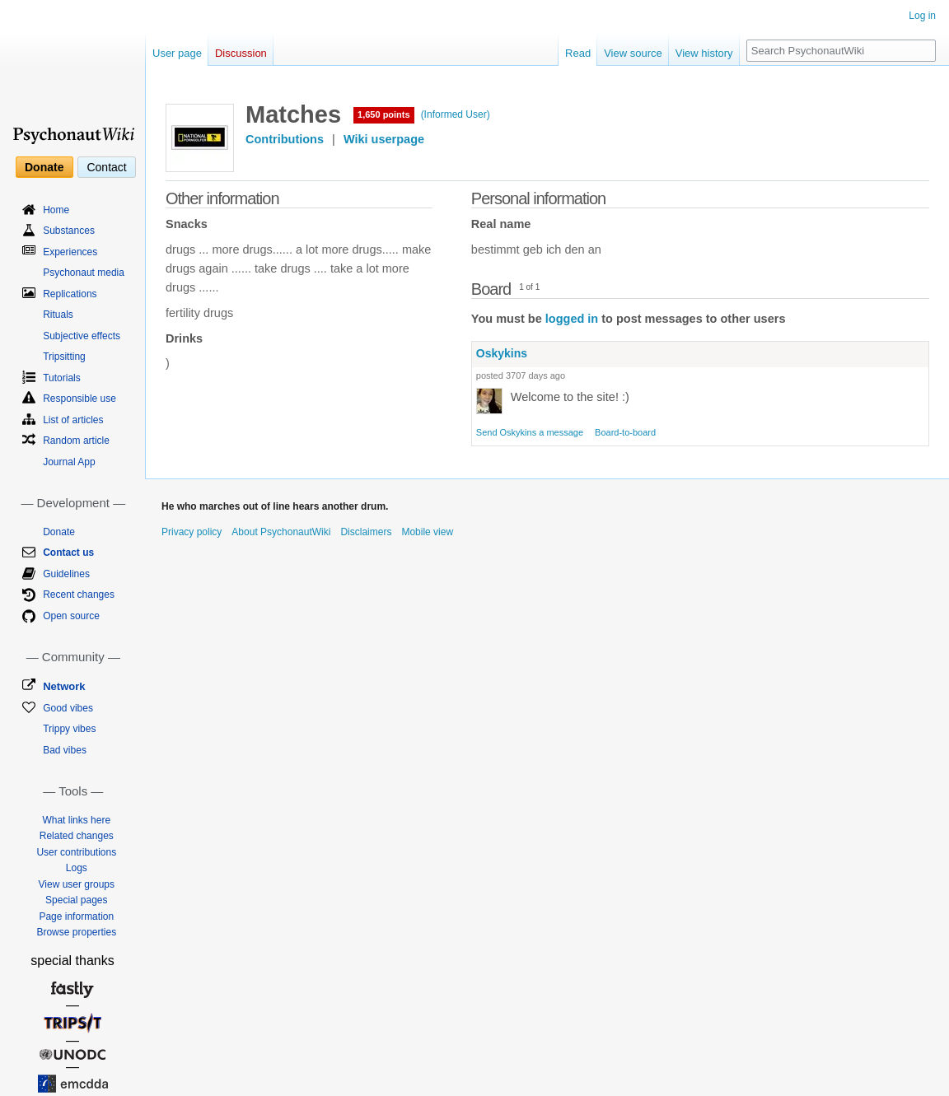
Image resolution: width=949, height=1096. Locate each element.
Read (578, 53)
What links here (76, 820)
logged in (571, 318)
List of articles (73, 420)
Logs (76, 868)
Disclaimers (365, 532)
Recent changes (79, 594)
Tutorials (62, 378)
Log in (922, 15)
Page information (76, 916)
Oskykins (501, 353)
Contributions (284, 139)
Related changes (77, 836)
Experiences (70, 252)
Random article (76, 440)
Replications (69, 294)
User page (177, 53)
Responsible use (79, 398)
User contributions (76, 852)
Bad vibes (64, 750)
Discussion (241, 53)
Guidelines (66, 574)
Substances (69, 230)
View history (704, 53)
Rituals (58, 314)
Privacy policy (191, 532)
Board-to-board (625, 432)
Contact (106, 167)
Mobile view (427, 532)
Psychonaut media (83, 272)
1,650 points (384, 114)
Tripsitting (64, 356)
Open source (71, 616)
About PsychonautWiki (280, 532)
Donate (44, 167)
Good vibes (68, 708)
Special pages (76, 900)
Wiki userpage (384, 139)
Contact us (68, 552)
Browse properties (76, 932)
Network (64, 686)
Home (56, 210)
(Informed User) (455, 114)
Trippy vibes (69, 729)
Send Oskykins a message (529, 432)
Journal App (69, 462)
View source (633, 53)
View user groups (77, 884)
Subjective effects (81, 336)
